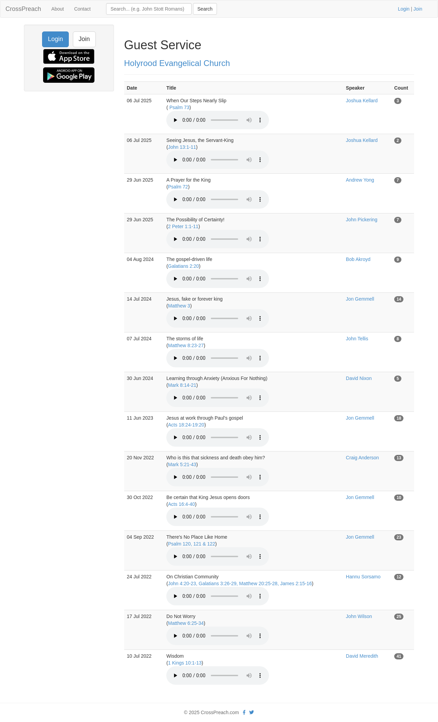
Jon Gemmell (360, 299)
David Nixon (359, 378)
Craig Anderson (362, 457)
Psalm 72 (178, 186)
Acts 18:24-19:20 (186, 425)
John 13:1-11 (182, 147)
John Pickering (361, 219)
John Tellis (357, 338)
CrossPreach (23, 8)
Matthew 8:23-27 (186, 345)
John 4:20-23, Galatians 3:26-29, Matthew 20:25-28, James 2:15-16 (240, 583)
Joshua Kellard (362, 100)
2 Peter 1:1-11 (183, 226)
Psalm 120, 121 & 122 (191, 544)
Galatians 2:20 (183, 266)
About (57, 9)
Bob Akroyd (358, 259)
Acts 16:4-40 (181, 504)
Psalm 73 (178, 107)
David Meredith (362, 656)
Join (417, 9)
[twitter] (251, 712)
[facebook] (244, 712)
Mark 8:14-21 (182, 385)
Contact (82, 9)
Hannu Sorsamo (363, 576)
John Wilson (359, 616)
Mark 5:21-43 (182, 464)
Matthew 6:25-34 (186, 623)
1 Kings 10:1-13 (185, 663)
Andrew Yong (360, 180)
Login (404, 9)
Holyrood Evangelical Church (177, 63)
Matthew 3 (179, 306)
